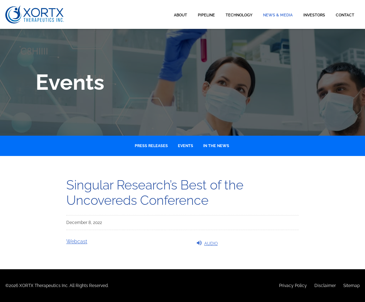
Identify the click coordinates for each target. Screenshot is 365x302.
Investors (314, 15)
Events (185, 146)
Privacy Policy (293, 285)
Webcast (76, 241)
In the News (216, 146)
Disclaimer (325, 285)
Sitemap (351, 285)
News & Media (278, 15)
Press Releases (151, 146)
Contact (345, 15)
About (180, 15)
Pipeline (206, 15)
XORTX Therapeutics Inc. (43, 285)
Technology (239, 15)
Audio (207, 243)
